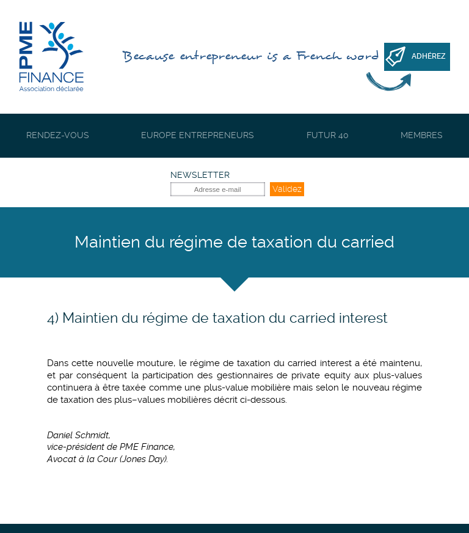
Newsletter (200, 175)
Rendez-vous (57, 135)
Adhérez (429, 56)
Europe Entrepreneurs (197, 135)
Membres (422, 135)
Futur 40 (328, 135)
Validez (287, 189)
